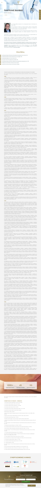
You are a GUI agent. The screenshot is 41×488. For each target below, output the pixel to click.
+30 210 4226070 (35, 1)
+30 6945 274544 (35, 3)
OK (31, 485)
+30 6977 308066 (35, 2)
